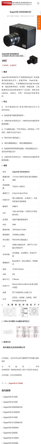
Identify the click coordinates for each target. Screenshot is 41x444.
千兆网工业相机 (14, 16)
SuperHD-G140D (10, 417)
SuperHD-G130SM (16, 383)
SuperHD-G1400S (11, 438)
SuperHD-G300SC (11, 428)
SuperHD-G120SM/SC (13, 422)
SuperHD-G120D (10, 402)
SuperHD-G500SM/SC (13, 407)
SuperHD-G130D (10, 397)
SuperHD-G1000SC (11, 412)
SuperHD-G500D (10, 433)
